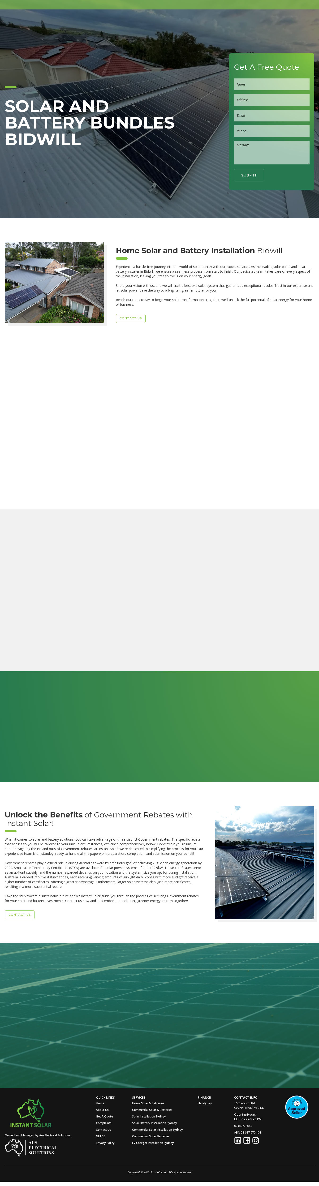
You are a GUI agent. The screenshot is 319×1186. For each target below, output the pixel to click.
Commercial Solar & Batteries (152, 1110)
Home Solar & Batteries (148, 1103)
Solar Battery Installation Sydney (154, 1123)
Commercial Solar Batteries (150, 1136)
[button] (177, 22)
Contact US (131, 318)
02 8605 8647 (295, 22)
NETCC (100, 1136)
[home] (21, 22)
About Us (150, 22)
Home (128, 22)
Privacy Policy (105, 1143)
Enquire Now (57, 665)
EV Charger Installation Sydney (153, 1143)
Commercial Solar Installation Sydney (157, 1130)
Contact (264, 22)
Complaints (104, 1123)
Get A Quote (235, 22)
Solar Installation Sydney (149, 1116)
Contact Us (103, 1130)
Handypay (205, 1103)
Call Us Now (49, 1026)
